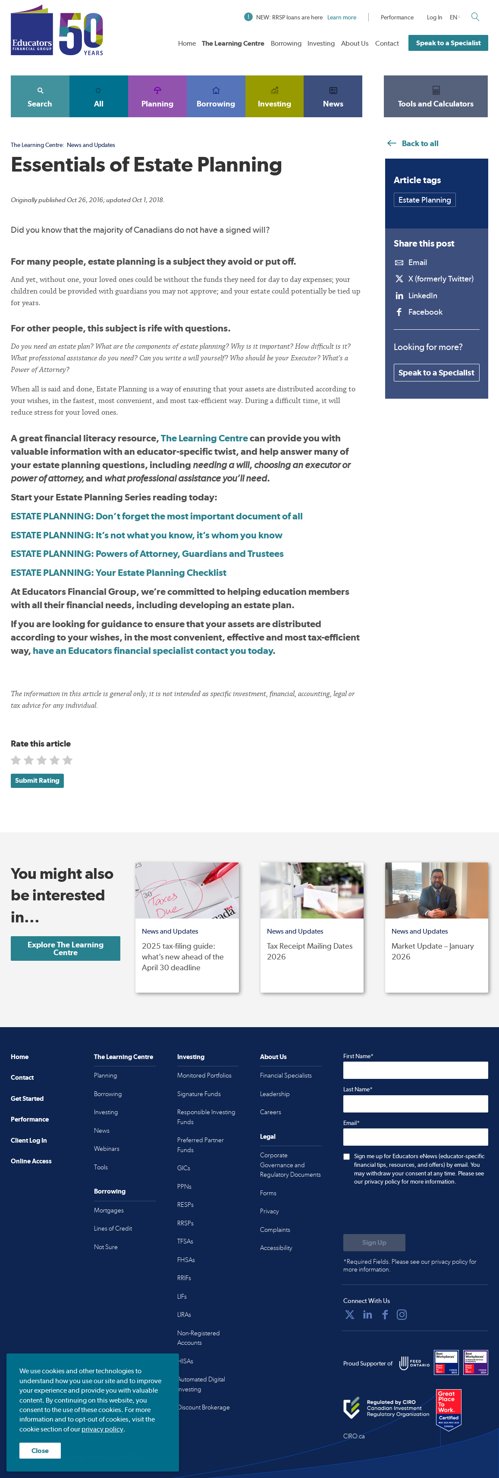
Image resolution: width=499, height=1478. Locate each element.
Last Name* (358, 1089)
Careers (270, 1112)
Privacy (269, 1211)
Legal (268, 1136)
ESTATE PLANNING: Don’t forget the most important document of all (157, 516)
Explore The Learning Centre (66, 948)
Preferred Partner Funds (200, 1145)
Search (40, 96)
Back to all (412, 143)
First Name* (358, 1056)
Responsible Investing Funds (206, 1117)
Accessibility (276, 1248)
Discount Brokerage (203, 1407)
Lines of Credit (113, 1228)
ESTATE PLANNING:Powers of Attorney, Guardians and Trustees (147, 553)
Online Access (31, 1161)
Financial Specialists (286, 1075)
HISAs (185, 1361)
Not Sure (106, 1247)
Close (40, 1451)
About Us (355, 43)
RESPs (185, 1205)
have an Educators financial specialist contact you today (153, 650)
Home (187, 43)
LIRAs (184, 1315)
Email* (351, 1122)
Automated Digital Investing (201, 1384)
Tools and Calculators (435, 96)
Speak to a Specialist (448, 43)
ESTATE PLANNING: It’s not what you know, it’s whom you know (146, 535)
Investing (321, 43)
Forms (268, 1193)
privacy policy (102, 1429)
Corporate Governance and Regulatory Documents (290, 1164)
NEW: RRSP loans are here (300, 17)
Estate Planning (425, 200)
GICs (183, 1168)
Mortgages (109, 1210)
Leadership (275, 1094)
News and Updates (91, 144)
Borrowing (286, 43)
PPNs (184, 1187)
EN (453, 17)
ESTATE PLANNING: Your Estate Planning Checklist (118, 572)
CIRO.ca (354, 1436)
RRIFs (184, 1278)
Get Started (27, 1098)
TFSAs (185, 1241)
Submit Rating (37, 780)
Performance (397, 17)
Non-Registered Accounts (198, 1338)
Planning (157, 96)
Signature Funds (199, 1094)
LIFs (182, 1296)
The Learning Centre (233, 43)
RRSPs (185, 1223)
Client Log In (29, 1140)
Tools (101, 1167)
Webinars (106, 1149)
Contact (387, 43)
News (333, 96)
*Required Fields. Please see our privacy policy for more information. (410, 1265)
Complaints (275, 1230)
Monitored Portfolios (204, 1075)
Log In (435, 17)
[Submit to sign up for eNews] (374, 1242)
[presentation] (408, 1211)
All (99, 96)
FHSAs (186, 1260)
